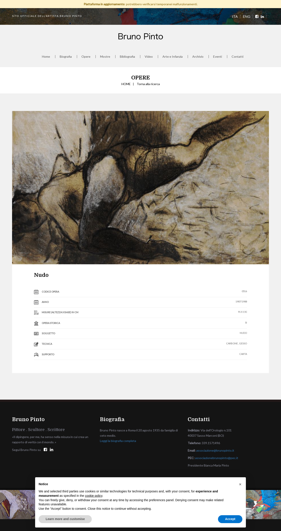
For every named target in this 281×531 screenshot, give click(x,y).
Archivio (198, 56)
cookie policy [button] (93, 495)
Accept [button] (230, 519)
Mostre (105, 56)
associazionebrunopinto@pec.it (216, 458)
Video (149, 56)
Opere (85, 56)
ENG (246, 16)
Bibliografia (127, 56)
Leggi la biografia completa (118, 441)
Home (46, 56)
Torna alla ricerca (148, 84)
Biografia (66, 56)
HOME (126, 84)
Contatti (237, 56)
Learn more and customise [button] (65, 519)
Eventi (217, 56)
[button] (240, 484)
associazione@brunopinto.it (215, 450)
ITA (235, 16)
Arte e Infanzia (172, 56)
